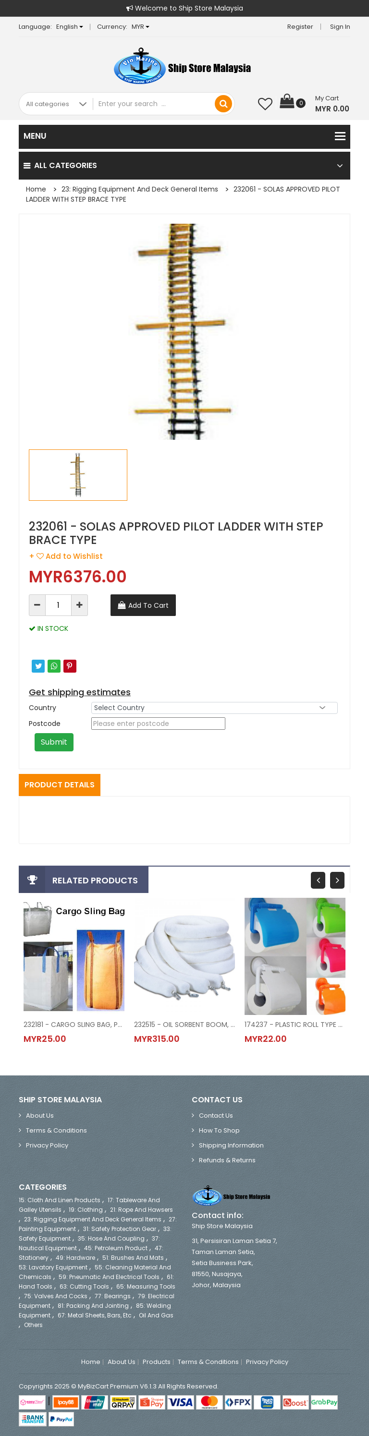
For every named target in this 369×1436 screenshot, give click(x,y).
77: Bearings (113, 1296)
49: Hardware (75, 1258)
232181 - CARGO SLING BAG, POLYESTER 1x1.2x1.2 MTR (74, 1024)
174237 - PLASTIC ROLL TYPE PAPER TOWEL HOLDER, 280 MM (295, 1024)
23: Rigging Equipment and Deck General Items (140, 189)
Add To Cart (148, 605)
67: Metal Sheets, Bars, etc (95, 1315)
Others (33, 1325)
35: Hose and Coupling (111, 1238)
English (69, 26)
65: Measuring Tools (145, 1286)
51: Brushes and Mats (133, 1258)
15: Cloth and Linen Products (59, 1200)
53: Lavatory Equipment (53, 1267)
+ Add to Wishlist (66, 556)
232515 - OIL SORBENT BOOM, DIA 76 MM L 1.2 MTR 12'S (184, 1024)
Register (300, 27)
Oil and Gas (156, 1315)
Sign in (340, 27)
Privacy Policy (47, 1145)
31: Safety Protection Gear (119, 1229)
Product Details (60, 784)
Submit (54, 742)
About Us (40, 1115)
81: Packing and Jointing (93, 1306)
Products (157, 1362)
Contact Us (216, 1115)
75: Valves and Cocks (55, 1296)
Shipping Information (231, 1145)
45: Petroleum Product (116, 1248)
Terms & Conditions (56, 1130)
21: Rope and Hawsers (141, 1210)
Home (36, 189)
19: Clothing (86, 1210)
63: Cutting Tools (84, 1286)
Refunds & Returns (227, 1160)
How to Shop (219, 1130)
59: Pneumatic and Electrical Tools (109, 1277)
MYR (140, 26)
